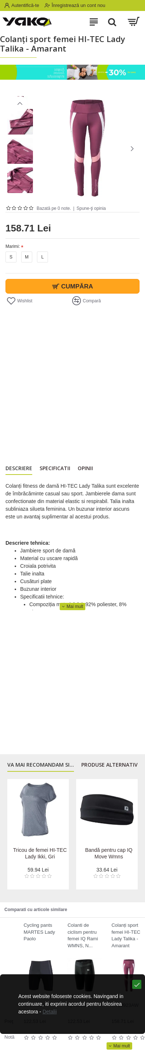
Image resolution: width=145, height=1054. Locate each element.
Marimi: (12, 246)
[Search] (112, 22)
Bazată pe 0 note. (54, 208)
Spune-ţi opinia (91, 208)
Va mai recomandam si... (40, 765)
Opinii (85, 468)
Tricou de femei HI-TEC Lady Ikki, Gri (40, 853)
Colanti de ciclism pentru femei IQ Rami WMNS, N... (82, 935)
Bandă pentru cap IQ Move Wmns (108, 853)
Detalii (49, 1012)
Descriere (18, 468)
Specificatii (55, 468)
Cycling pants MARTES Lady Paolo (39, 931)
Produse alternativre (112, 765)
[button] (132, 148)
